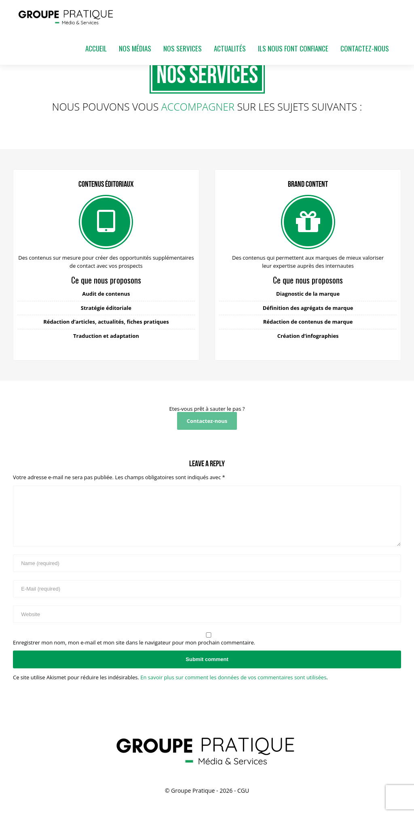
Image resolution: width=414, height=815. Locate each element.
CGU (243, 790)
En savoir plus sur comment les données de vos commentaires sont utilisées (233, 677)
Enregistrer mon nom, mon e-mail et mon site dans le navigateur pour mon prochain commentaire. (134, 642)
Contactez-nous (207, 421)
